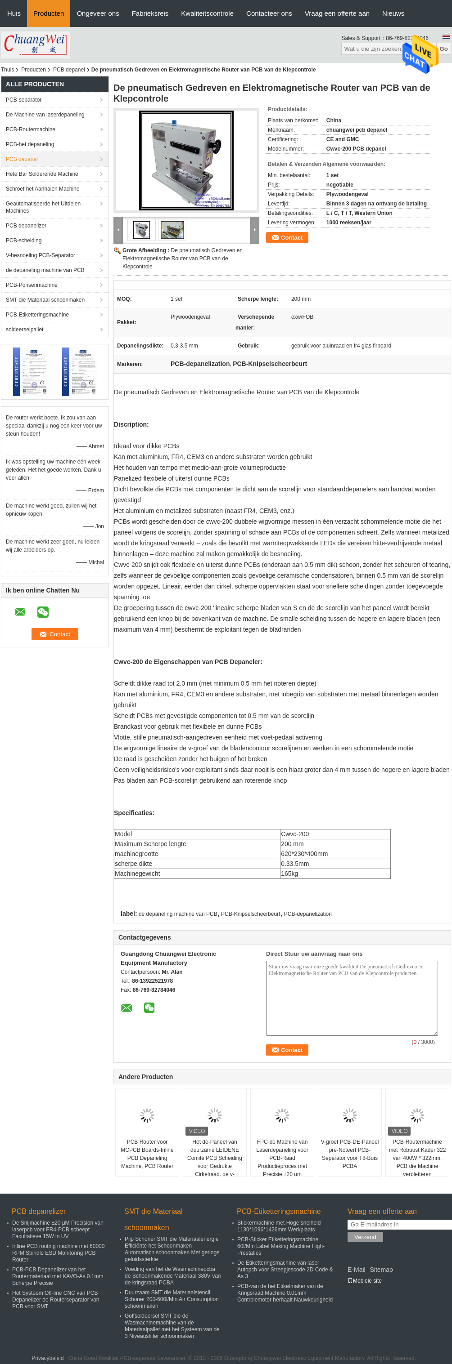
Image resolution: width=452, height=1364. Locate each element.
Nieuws (393, 13)
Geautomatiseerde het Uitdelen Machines (43, 207)
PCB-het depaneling (30, 144)
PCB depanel (69, 70)
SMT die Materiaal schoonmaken (45, 300)
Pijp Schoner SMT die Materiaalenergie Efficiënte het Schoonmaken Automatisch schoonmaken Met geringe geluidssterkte (172, 1249)
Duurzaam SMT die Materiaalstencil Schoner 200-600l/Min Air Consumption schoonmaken (172, 1299)
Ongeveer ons (98, 13)
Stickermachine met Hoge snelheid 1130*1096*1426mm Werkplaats (279, 1226)
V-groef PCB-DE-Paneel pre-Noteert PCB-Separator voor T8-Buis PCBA (350, 1154)
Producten (48, 13)
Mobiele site (365, 1281)
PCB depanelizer (26, 226)
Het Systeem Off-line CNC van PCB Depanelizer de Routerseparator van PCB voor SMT (55, 1300)
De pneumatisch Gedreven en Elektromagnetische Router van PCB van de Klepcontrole (182, 258)
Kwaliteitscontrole (207, 13)
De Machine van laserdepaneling (45, 114)
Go (443, 48)
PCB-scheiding (23, 240)
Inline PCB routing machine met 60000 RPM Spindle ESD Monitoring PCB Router (58, 1253)
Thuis (7, 70)
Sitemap (381, 1269)
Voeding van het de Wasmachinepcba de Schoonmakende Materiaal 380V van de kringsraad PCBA (173, 1276)
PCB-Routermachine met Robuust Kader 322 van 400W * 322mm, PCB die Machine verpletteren (417, 1158)
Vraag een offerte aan (337, 13)
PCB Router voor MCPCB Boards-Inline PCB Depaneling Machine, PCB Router (147, 1154)
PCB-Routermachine (30, 129)
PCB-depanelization (308, 914)
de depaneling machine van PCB (45, 270)
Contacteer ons (269, 13)
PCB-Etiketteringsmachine (37, 315)
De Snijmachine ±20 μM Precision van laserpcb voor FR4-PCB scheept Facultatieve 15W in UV (58, 1229)
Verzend (365, 1237)
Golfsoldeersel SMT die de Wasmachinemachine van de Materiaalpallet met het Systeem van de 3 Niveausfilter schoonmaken (172, 1326)
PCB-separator (23, 100)
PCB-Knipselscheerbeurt (250, 914)
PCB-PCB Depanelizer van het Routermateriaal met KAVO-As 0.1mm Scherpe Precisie (58, 1276)
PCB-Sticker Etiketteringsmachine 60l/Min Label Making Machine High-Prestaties (281, 1246)
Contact (292, 237)
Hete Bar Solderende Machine (42, 174)
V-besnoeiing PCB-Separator (40, 255)
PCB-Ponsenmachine (32, 285)
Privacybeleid (47, 1358)
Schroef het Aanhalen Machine (42, 189)
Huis (14, 13)
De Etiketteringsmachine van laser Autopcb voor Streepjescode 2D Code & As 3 (285, 1269)
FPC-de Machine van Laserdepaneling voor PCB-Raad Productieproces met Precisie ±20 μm (282, 1158)
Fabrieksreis (150, 13)
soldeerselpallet (24, 329)
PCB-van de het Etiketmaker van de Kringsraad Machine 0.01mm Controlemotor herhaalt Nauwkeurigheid (285, 1293)
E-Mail (357, 1269)
